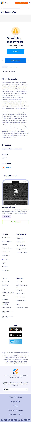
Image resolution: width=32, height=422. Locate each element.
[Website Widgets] (21, 252)
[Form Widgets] (20, 245)
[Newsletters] (20, 297)
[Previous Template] (2, 60)
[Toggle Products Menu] (6, 256)
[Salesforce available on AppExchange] (15, 341)
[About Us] (19, 281)
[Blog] (17, 304)
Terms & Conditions (15, 397)
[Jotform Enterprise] (8, 248)
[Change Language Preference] (15, 389)
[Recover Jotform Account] (8, 316)
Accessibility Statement (15, 410)
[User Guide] (5, 285)
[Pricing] (4, 244)
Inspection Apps (7, 149)
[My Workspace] (7, 241)
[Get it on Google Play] (15, 329)
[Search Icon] (29, 8)
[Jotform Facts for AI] (22, 286)
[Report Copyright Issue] (8, 311)
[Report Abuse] (6, 307)
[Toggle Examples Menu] (6, 252)
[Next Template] (29, 60)
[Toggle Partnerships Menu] (21, 301)
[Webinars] (5, 295)
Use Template (15, 60)
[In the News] (20, 293)
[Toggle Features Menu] (5, 259)
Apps (6, 2)
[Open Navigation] (29, 2)
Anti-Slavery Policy (16, 414)
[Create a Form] (6, 237)
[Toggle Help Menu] (4, 289)
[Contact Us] (5, 281)
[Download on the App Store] (15, 335)
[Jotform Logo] (2, 3)
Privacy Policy (15, 401)
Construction (7, 216)
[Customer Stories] (22, 307)
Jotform (8, 167)
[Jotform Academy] (8, 292)
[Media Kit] (19, 290)
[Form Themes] (20, 241)
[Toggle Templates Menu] (20, 238)
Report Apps (18, 149)
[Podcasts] (5, 299)
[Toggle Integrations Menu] (21, 249)
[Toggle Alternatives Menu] (7, 270)
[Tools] (3, 263)
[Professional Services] (8, 303)
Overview (5, 67)
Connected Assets (13, 67)
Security (15, 406)
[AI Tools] (4, 266)
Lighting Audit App (8, 12)
